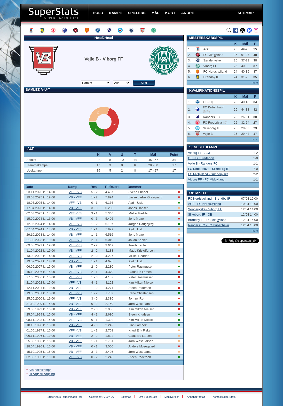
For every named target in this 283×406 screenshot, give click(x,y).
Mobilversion (172, 396)
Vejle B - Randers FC (203, 163)
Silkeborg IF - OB (200, 214)
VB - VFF (75, 197)
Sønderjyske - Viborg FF (205, 209)
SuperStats (54, 13)
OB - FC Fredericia (201, 158)
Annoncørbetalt (196, 396)
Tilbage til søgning (42, 374)
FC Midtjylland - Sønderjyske (208, 174)
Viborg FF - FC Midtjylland (206, 179)
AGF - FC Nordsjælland (204, 204)
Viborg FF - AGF (199, 153)
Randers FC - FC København (208, 225)
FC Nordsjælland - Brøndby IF (209, 198)
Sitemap (126, 396)
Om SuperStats (148, 396)
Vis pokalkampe (40, 370)
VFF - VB (75, 192)
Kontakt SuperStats (224, 396)
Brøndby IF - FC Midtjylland (207, 220)
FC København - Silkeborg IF (208, 169)
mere (255, 82)
